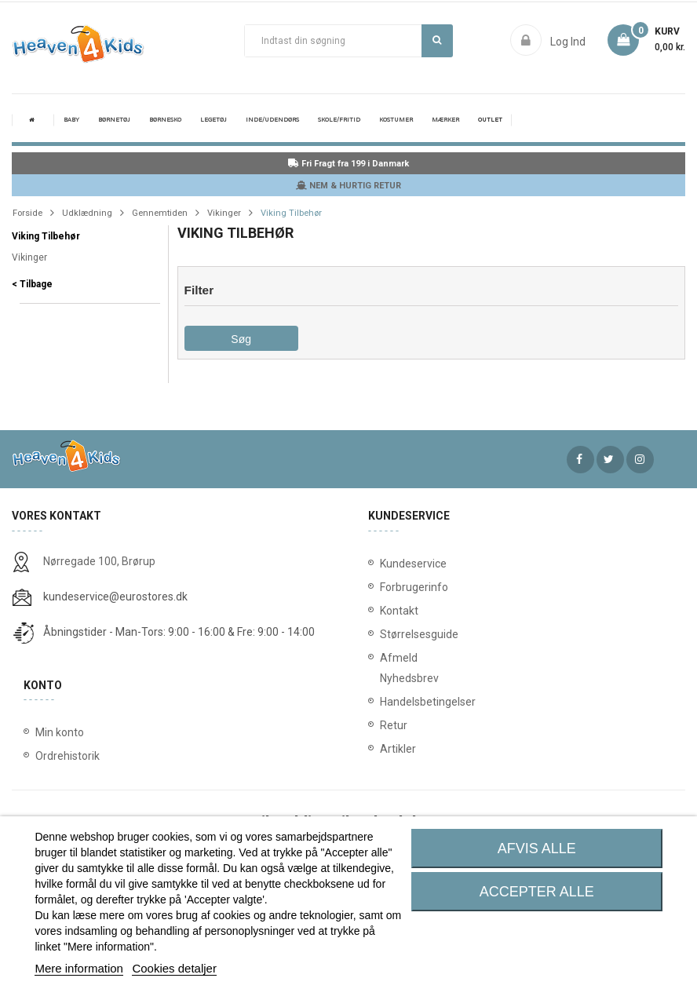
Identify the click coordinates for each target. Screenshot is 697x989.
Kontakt (399, 610)
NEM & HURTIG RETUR (348, 186)
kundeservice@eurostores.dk (115, 596)
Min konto (59, 732)
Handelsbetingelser (399, 701)
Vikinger (29, 257)
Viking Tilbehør (46, 236)
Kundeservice (399, 563)
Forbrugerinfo (399, 587)
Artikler (398, 749)
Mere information (79, 968)
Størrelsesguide (399, 634)
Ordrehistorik (67, 756)
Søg (436, 40)
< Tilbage (32, 284)
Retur (393, 725)
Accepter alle (537, 892)
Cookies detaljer (174, 968)
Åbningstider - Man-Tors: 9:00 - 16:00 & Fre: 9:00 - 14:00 (179, 632)
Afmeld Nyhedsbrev (399, 667)
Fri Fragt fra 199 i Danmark (348, 164)
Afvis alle (537, 848)
